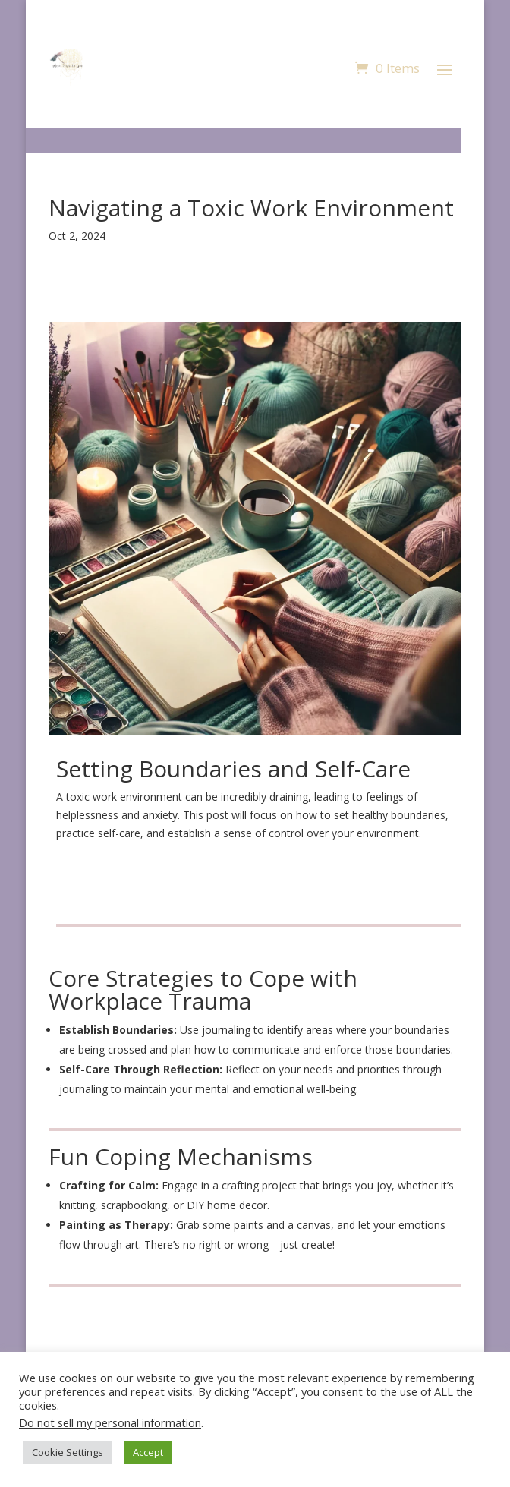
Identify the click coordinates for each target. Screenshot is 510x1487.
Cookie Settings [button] (67, 1452)
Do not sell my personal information (110, 1422)
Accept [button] (148, 1452)
